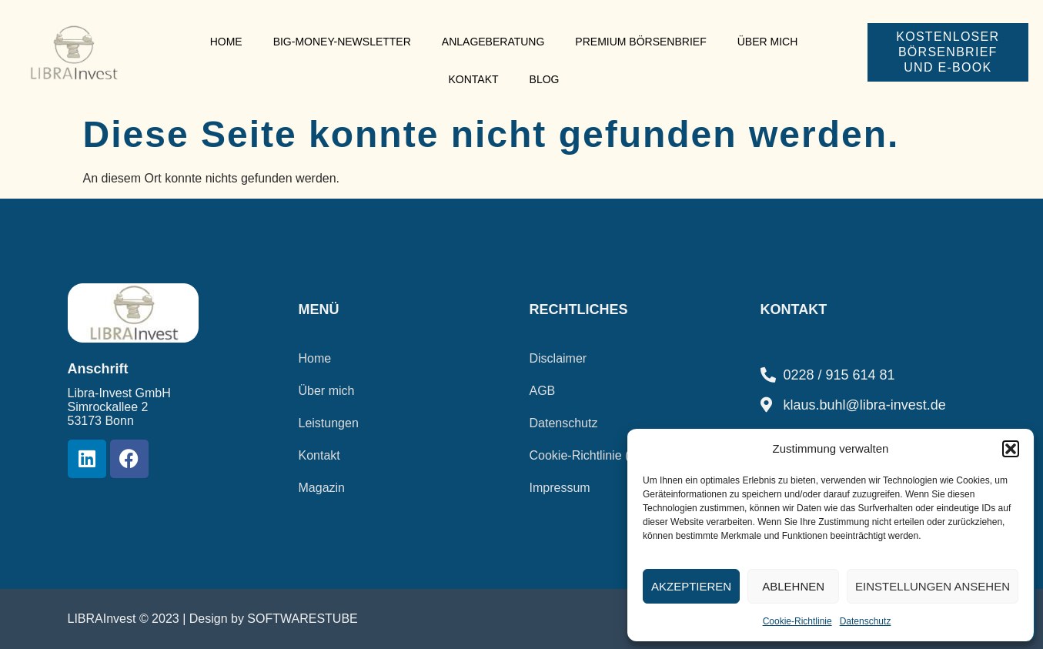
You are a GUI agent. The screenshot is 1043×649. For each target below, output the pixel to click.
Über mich (767, 41)
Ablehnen (793, 586)
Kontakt (473, 79)
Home (226, 41)
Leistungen (329, 423)
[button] (1010, 449)
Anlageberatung (493, 41)
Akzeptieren (691, 586)
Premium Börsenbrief (640, 41)
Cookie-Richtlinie (797, 621)
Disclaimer (558, 358)
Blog (545, 79)
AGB (543, 390)
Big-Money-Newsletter (342, 41)
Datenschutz (865, 621)
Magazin (322, 487)
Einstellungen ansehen (932, 586)
